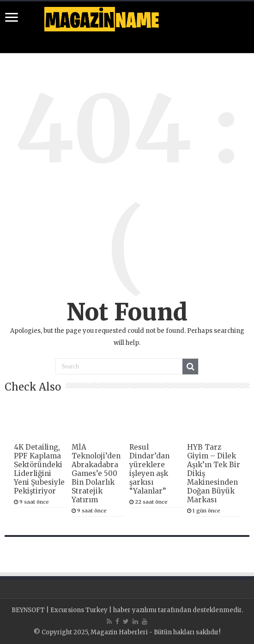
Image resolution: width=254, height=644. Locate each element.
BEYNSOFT (28, 610)
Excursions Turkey (79, 610)
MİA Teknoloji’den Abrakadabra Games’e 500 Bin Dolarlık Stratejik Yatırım (96, 473)
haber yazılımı (135, 610)
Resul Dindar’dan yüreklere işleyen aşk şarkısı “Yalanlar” (149, 469)
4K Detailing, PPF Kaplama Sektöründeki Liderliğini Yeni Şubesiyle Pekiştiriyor (39, 469)
